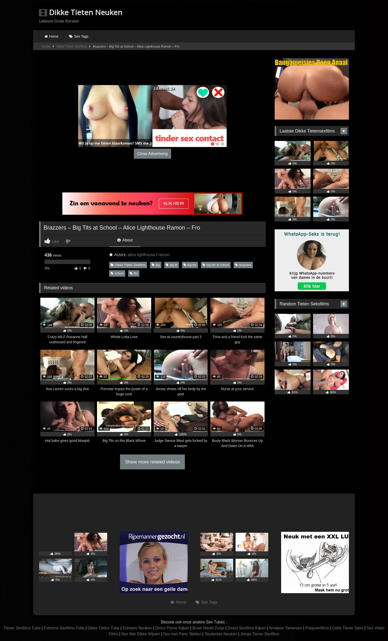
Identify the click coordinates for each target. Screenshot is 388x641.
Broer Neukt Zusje (208, 628)
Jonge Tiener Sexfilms (259, 634)
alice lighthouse (141, 255)
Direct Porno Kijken (172, 628)
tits (134, 273)
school (117, 273)
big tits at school (215, 265)
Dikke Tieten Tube (103, 628)
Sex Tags (81, 36)
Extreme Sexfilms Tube (64, 628)
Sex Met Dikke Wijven (140, 634)
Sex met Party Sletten (182, 634)
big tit (171, 265)
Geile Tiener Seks (347, 628)
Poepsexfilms (317, 628)
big (156, 265)
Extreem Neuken (137, 628)
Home (53, 36)
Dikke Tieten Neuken (80, 12)
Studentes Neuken (221, 634)
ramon (164, 255)
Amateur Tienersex (285, 628)
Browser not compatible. (291, 15)
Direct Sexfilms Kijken (247, 628)
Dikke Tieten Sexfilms (72, 46)
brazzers (243, 265)
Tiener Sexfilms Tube (22, 628)
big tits (189, 265)
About (125, 240)
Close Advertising (152, 153)
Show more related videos (152, 461)
